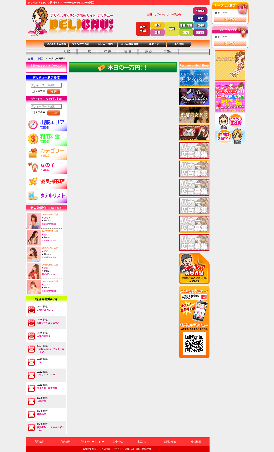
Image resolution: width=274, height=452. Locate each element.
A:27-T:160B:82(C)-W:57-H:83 (52, 220)
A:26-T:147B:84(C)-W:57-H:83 (52, 254)
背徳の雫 (41, 414)
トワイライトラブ (46, 375)
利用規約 (39, 441)
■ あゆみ (46, 217)
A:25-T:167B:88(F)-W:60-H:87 (52, 270)
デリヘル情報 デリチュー (110, 449)
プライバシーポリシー (91, 441)
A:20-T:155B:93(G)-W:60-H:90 (52, 287)
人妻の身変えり (45, 336)
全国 (30, 58)
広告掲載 (118, 441)
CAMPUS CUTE (45, 310)
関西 (40, 58)
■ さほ (45, 268)
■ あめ (45, 251)
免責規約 (65, 441)
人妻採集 (41, 401)
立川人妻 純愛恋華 (47, 388)
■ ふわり (46, 284)
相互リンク (144, 441)
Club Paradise (49, 224)
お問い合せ (170, 441)
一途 (39, 362)
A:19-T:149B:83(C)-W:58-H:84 (52, 237)
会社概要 (196, 441)
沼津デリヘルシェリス (48, 323)
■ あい (45, 234)
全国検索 (38, 91)
